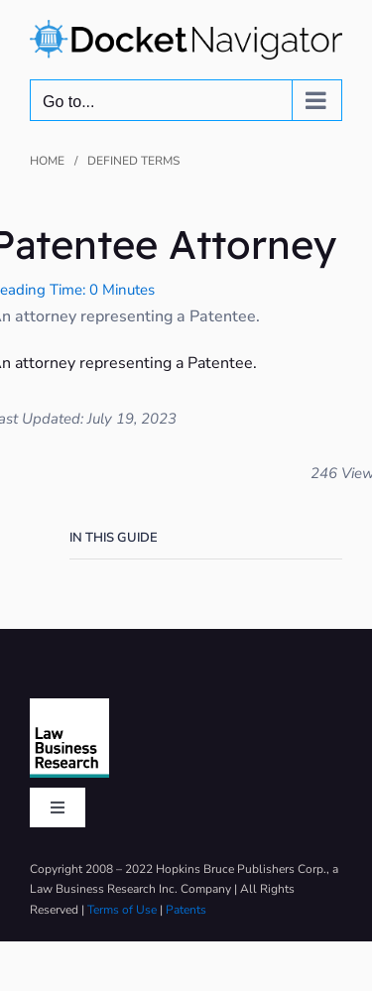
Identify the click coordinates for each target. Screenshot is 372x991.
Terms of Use (122, 910)
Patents (186, 910)
